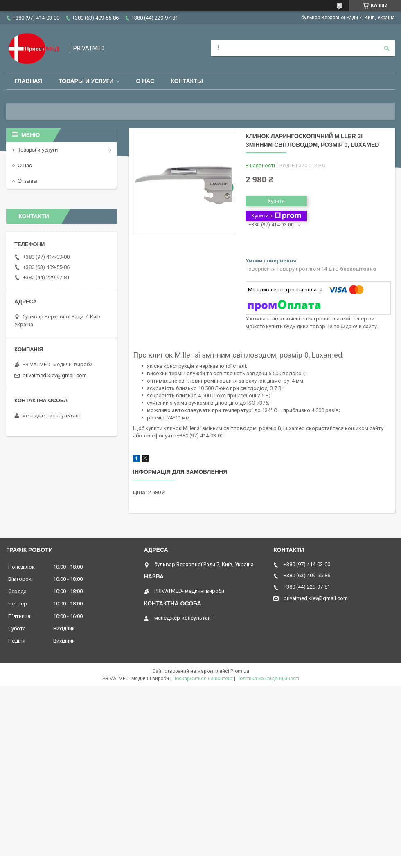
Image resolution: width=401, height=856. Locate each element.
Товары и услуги (86, 81)
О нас (145, 81)
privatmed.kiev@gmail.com (55, 375)
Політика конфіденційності (268, 678)
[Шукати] (386, 48)
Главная (28, 81)
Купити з (276, 216)
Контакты (187, 81)
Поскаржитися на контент (203, 678)
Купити (276, 201)
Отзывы (27, 181)
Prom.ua (239, 671)
